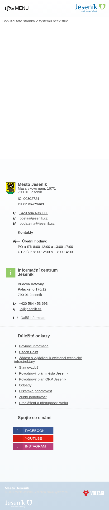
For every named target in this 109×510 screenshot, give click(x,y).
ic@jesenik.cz (31, 309)
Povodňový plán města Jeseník (43, 373)
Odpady (25, 385)
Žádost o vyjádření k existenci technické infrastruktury (48, 359)
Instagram (35, 446)
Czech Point (28, 352)
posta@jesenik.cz (34, 218)
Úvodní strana (90, 8)
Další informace (33, 318)
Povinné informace (33, 346)
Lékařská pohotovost (35, 391)
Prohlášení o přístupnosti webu (43, 403)
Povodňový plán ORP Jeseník (42, 379)
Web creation (93, 493)
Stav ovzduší (29, 367)
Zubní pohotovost (33, 397)
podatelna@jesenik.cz (37, 223)
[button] (17, 8)
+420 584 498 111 (33, 213)
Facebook (35, 431)
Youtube (33, 438)
